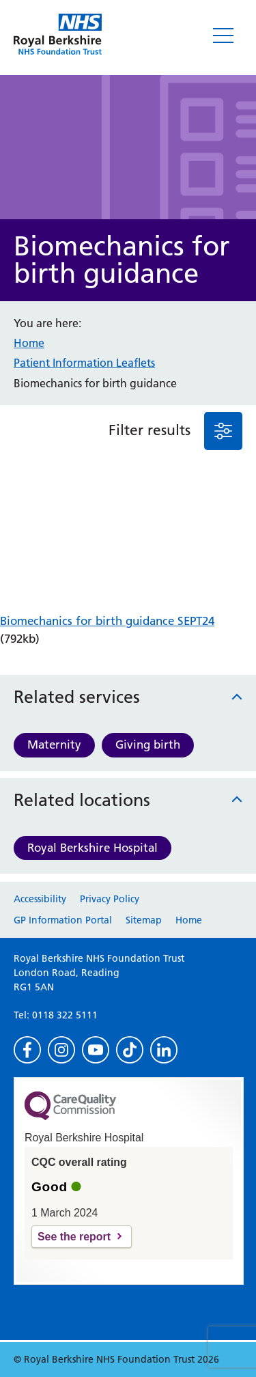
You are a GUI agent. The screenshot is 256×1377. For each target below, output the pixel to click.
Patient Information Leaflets (84, 363)
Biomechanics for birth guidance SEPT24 (107, 621)
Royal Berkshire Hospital (92, 847)
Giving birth (147, 744)
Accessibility (40, 899)
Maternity (54, 744)
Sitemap (144, 920)
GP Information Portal (63, 920)
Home (29, 343)
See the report (74, 1236)
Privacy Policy (109, 899)
